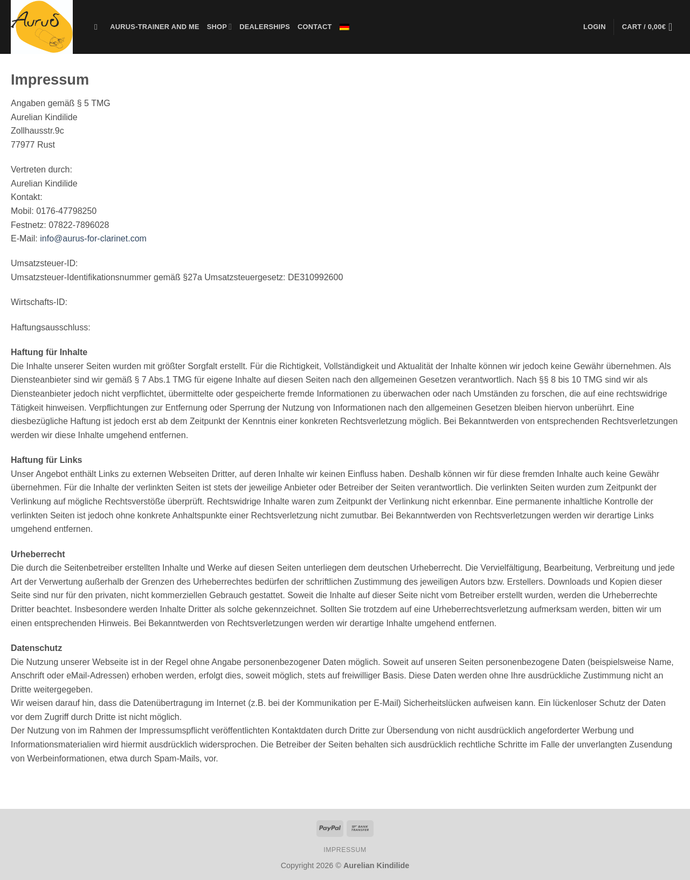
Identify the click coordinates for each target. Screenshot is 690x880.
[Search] (98, 27)
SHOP (219, 27)
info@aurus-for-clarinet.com (93, 238)
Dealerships (264, 27)
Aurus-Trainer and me (154, 27)
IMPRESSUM (345, 850)
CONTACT (315, 27)
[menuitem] (344, 27)
